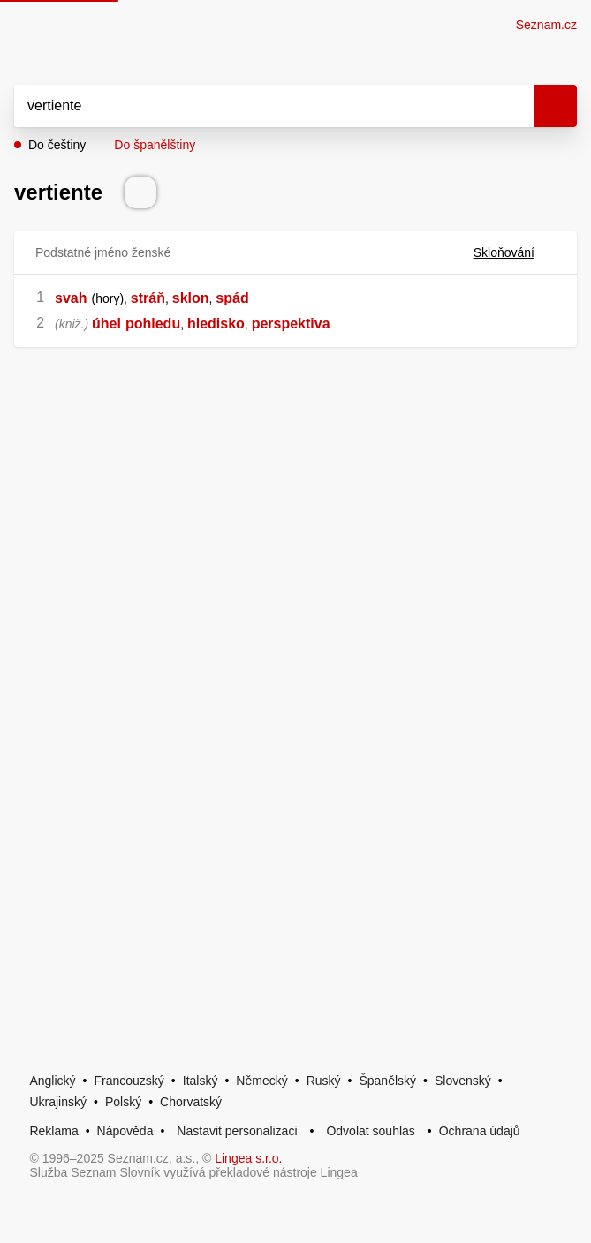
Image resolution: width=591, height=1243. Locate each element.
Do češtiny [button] (57, 145)
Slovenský (463, 1081)
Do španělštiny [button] (154, 145)
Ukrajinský (58, 1102)
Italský (200, 1081)
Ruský (324, 1081)
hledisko (216, 323)
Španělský (387, 1081)
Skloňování (515, 252)
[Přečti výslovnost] (140, 192)
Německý (261, 1081)
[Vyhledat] (224, 106)
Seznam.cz (546, 25)
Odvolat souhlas (370, 1131)
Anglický (52, 1081)
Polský (123, 1102)
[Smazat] (454, 106)
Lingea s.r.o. (248, 1158)
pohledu (152, 323)
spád (232, 297)
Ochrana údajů (479, 1131)
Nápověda (125, 1131)
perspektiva (291, 323)
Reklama (53, 1131)
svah (71, 297)
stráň (148, 297)
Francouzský (129, 1081)
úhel (106, 323)
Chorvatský (191, 1102)
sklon (190, 297)
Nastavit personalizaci (237, 1131)
